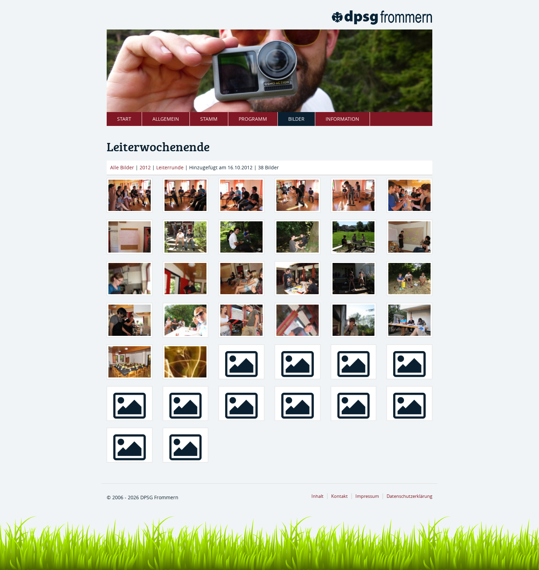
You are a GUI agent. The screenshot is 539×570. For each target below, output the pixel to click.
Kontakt (339, 496)
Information (342, 119)
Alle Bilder (122, 167)
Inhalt (317, 496)
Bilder (296, 119)
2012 (145, 167)
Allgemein (165, 119)
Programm (253, 119)
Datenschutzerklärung (409, 496)
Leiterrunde (170, 167)
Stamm (209, 119)
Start (124, 119)
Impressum (367, 496)
